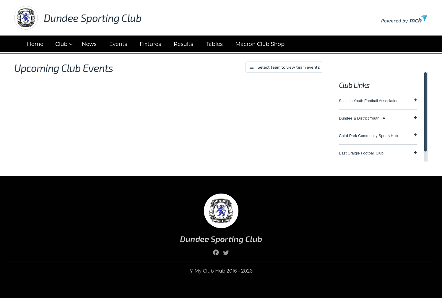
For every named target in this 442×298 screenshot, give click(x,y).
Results (183, 44)
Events (118, 44)
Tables (214, 44)
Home (35, 44)
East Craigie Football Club (378, 152)
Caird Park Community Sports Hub (378, 135)
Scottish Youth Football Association (378, 100)
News (89, 44)
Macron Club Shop (260, 44)
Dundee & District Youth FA (378, 117)
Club (61, 44)
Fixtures (150, 44)
